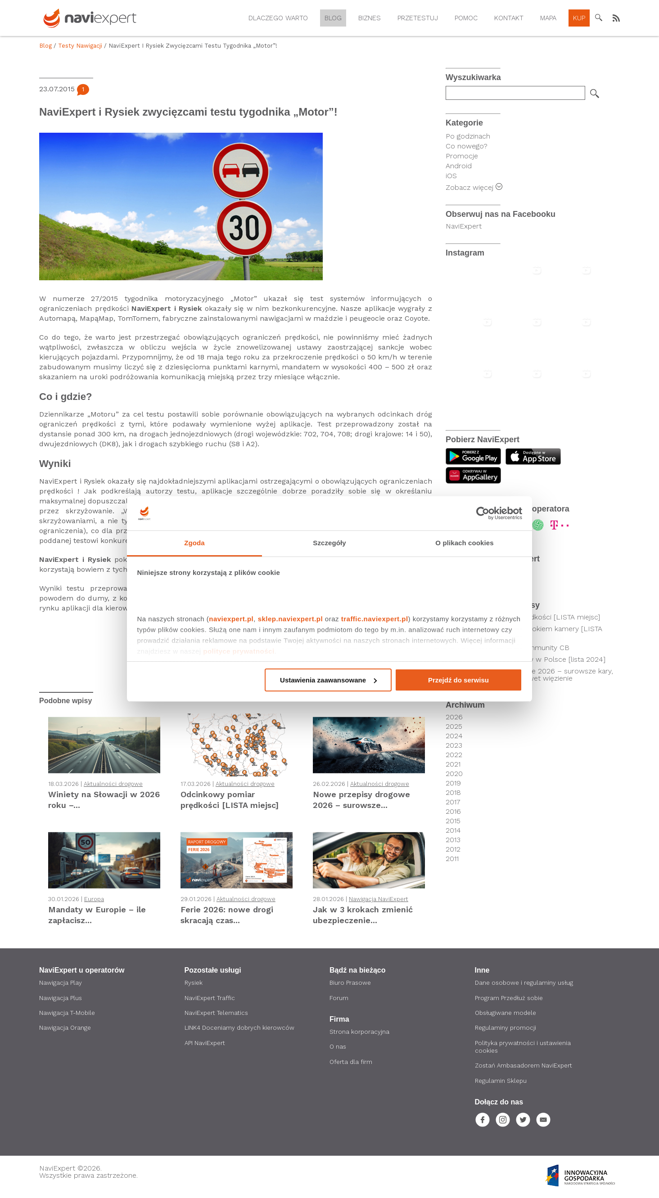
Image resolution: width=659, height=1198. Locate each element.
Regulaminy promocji (506, 1028)
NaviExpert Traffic (211, 998)
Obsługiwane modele (507, 1013)
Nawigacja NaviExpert (378, 899)
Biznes (369, 18)
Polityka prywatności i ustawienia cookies (524, 1048)
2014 (453, 830)
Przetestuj (417, 18)
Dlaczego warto (278, 18)
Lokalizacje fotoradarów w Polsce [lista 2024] (529, 659)
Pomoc (466, 18)
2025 (454, 726)
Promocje (462, 156)
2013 (453, 840)
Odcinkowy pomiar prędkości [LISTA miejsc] (527, 617)
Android (459, 166)
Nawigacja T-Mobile (68, 1013)
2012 (453, 849)
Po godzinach (468, 136)
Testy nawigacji (80, 45)
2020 (454, 773)
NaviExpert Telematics (218, 1013)
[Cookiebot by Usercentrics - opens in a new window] (482, 513)
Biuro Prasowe (351, 983)
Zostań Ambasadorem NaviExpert (526, 1067)
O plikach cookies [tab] (464, 543)
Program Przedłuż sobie (510, 998)
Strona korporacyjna (360, 1032)
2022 (454, 754)
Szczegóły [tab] (329, 543)
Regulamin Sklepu (501, 1082)
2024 (454, 736)
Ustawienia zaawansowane (328, 680)
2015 (453, 821)
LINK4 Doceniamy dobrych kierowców (241, 1028)
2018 (453, 792)
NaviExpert (464, 226)
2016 (453, 811)
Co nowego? (466, 146)
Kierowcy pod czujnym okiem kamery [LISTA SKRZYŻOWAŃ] (528, 632)
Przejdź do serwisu (458, 680)
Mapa (548, 18)
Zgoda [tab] (194, 543)
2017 (453, 802)
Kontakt (509, 18)
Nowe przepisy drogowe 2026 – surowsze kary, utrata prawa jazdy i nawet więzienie (533, 675)
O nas (338, 1047)
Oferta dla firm (352, 1063)
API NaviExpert (206, 1044)
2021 (453, 764)
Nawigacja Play (60, 983)
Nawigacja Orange (65, 1028)
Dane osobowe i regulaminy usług (526, 983)
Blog (333, 18)
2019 (453, 783)
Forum (339, 998)
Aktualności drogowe (113, 784)
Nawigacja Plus (60, 998)
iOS (451, 175)
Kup (579, 18)
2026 (454, 717)
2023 (454, 745)
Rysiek (194, 983)
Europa (94, 899)
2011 (452, 858)
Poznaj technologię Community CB (511, 647)
